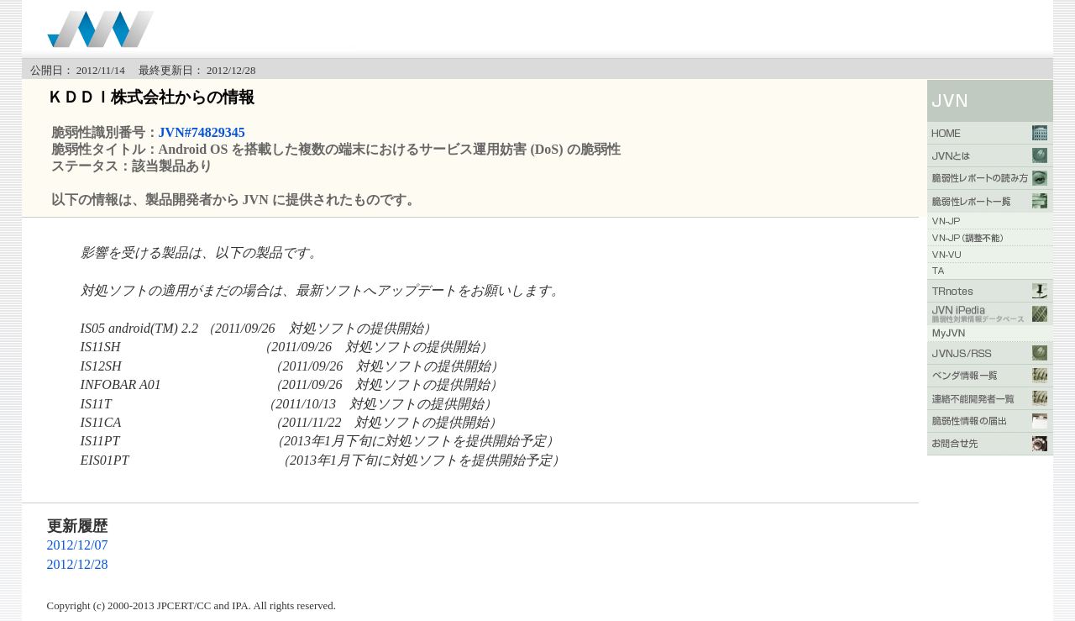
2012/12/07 (77, 545)
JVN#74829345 (202, 132)
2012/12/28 (77, 564)
